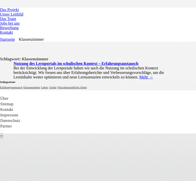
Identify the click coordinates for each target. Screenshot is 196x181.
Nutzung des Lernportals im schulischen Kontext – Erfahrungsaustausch (76, 63)
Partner (6, 126)
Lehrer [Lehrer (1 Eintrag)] (44, 87)
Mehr (146, 77)
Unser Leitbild (11, 14)
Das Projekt (9, 10)
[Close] (1, 135)
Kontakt (6, 32)
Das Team (8, 19)
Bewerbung (9, 28)
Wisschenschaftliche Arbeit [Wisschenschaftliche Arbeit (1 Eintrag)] (72, 87)
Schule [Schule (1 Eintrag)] (52, 87)
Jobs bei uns (10, 23)
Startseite (7, 39)
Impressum (9, 115)
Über (4, 98)
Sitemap (6, 104)
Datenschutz (10, 120)
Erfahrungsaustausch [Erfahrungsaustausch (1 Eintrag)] (11, 87)
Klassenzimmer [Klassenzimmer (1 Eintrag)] (31, 87)
